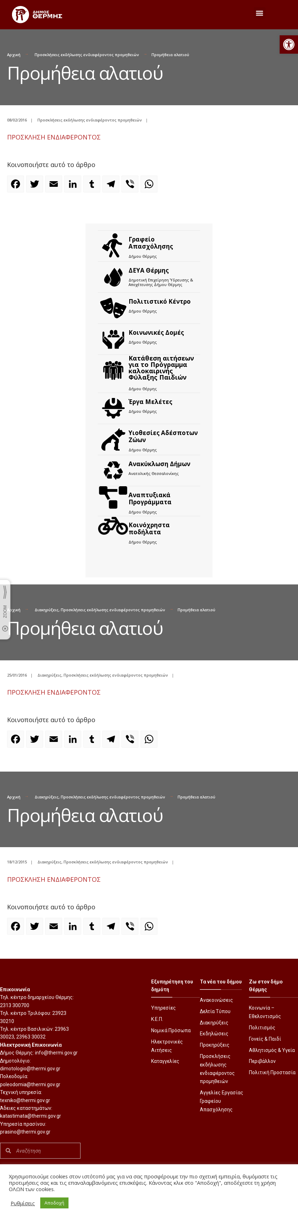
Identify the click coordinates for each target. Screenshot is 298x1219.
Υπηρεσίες (163, 1008)
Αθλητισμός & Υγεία (272, 1050)
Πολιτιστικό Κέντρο (160, 301)
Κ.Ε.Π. (157, 1019)
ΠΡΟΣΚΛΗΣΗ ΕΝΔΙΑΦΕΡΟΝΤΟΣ (54, 137)
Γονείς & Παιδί (265, 1039)
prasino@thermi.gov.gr (25, 1132)
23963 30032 (31, 1037)
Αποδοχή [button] (54, 1203)
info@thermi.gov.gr (56, 1053)
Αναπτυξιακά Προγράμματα (150, 498)
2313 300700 (14, 1005)
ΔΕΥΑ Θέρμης (149, 270)
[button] (289, 44)
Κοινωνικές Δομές (156, 332)
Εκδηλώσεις (214, 1033)
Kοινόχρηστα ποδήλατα (149, 528)
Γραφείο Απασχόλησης (151, 242)
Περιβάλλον (262, 1061)
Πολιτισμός (262, 1027)
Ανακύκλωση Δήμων (159, 464)
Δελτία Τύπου (215, 1011)
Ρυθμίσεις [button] (23, 1203)
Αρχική (13, 54)
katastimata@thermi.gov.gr (30, 1116)
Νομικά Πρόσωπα (171, 1030)
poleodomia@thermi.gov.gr (30, 1084)
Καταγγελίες (165, 1061)
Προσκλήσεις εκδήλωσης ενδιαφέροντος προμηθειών (87, 54)
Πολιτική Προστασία (272, 1072)
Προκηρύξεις (215, 1045)
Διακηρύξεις (47, 609)
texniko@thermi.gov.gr (25, 1100)
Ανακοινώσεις (216, 1000)
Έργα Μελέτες (150, 402)
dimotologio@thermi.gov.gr (30, 1068)
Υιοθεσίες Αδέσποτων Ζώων (163, 436)
